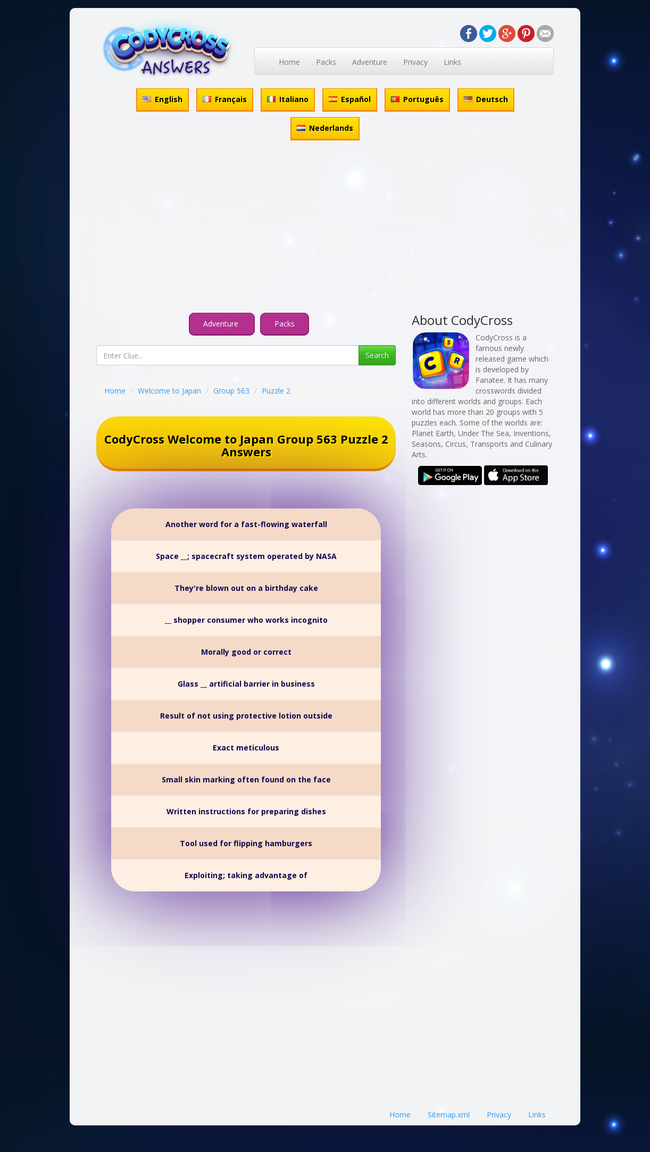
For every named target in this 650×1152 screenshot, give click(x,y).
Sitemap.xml (449, 1114)
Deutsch (486, 99)
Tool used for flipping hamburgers (246, 843)
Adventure (369, 62)
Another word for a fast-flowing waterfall (246, 524)
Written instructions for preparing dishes (246, 811)
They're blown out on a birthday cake (246, 588)
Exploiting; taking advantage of (246, 875)
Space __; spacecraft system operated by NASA (246, 556)
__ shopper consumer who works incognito (246, 620)
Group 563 (231, 391)
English (162, 99)
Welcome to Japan (169, 391)
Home (289, 62)
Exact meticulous (246, 747)
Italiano (288, 99)
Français (225, 99)
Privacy (415, 62)
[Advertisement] (325, 228)
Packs (326, 62)
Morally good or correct (246, 652)
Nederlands (325, 128)
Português (417, 99)
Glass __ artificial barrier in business (246, 684)
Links (452, 62)
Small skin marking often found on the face (246, 779)
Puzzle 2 (276, 391)
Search (377, 355)
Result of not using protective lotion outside (246, 716)
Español (350, 99)
